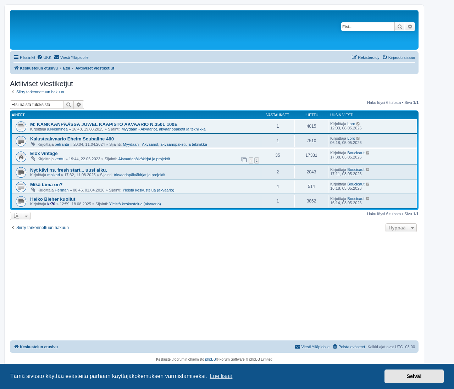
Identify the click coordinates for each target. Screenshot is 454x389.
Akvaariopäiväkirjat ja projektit (144, 159)
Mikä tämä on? (46, 184)
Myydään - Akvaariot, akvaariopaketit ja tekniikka (163, 129)
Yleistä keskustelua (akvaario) (148, 190)
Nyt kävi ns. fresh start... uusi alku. (68, 170)
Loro (351, 124)
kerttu (60, 159)
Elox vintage (44, 153)
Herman (61, 190)
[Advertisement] (214, 287)
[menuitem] (44, 57)
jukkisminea (57, 129)
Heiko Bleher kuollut (53, 199)
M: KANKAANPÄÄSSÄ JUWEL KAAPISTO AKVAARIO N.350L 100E (103, 124)
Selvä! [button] (413, 376)
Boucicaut (355, 153)
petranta (62, 144)
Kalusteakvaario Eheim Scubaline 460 (72, 138)
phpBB (210, 359)
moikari (53, 175)
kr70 (51, 204)
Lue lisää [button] (221, 376)
